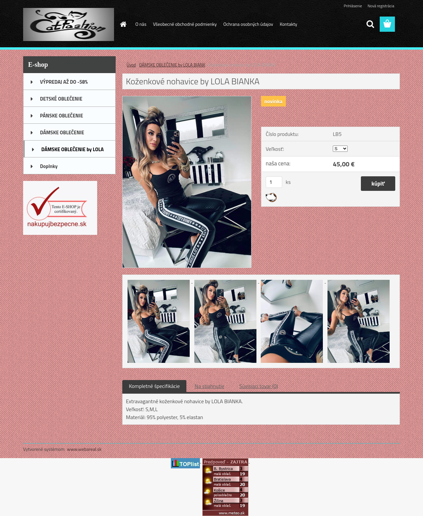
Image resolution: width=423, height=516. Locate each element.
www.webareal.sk (84, 449)
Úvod (131, 65)
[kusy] (274, 182)
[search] (370, 24)
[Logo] (68, 24)
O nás (140, 24)
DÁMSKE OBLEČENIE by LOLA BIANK (172, 65)
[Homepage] (123, 24)
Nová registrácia (380, 6)
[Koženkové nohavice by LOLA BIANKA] (187, 99)
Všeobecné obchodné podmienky (185, 24)
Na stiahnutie (209, 386)
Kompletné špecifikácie (154, 386)
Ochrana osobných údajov (248, 24)
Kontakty (288, 24)
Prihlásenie (353, 6)
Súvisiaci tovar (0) (258, 386)
